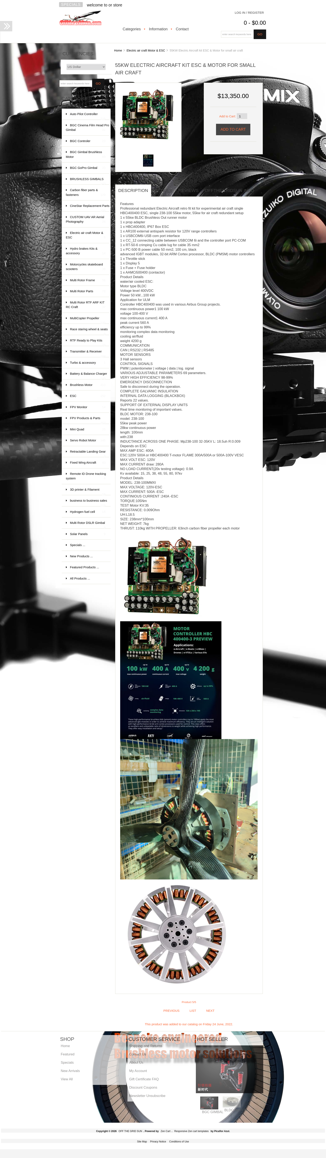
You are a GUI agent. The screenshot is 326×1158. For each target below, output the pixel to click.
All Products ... (80, 578)
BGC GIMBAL (213, 1112)
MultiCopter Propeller (88, 320)
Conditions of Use (179, 1141)
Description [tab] (133, 190)
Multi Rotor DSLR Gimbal (88, 525)
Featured (67, 1054)
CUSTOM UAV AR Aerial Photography (86, 219)
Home (118, 50)
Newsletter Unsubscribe (147, 1096)
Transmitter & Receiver (88, 353)
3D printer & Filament (88, 491)
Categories (132, 29)
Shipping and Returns (145, 1046)
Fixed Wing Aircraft (88, 462)
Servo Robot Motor (88, 440)
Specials (71, 4)
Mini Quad (88, 429)
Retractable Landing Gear (88, 453)
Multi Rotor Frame (88, 280)
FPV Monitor (88, 407)
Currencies (78, 53)
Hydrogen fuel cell (88, 512)
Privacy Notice (158, 1141)
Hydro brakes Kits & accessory (86, 251)
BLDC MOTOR (235, 1110)
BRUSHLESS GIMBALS (88, 181)
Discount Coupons (143, 1087)
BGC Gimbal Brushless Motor (86, 154)
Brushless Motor (88, 385)
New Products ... (81, 556)
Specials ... (77, 545)
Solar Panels (88, 534)
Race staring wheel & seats (89, 331)
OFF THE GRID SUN (130, 1131)
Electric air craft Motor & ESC (146, 50)
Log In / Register (249, 12)
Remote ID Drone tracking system (86, 476)
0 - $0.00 (255, 23)
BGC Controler (88, 141)
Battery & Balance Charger (88, 375)
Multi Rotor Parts (88, 291)
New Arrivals (70, 1071)
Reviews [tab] (188, 190)
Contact (182, 29)
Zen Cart (165, 1131)
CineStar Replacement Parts (90, 208)
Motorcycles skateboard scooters (86, 267)
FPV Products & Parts (88, 420)
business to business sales (88, 502)
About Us (136, 1062)
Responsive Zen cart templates (191, 1131)
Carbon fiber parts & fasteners (86, 192)
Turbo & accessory (88, 362)
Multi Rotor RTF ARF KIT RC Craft (86, 305)
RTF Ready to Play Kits (88, 342)
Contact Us (137, 1054)
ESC (88, 396)
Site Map (142, 1141)
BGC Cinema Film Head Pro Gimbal (87, 127)
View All (67, 1079)
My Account (138, 1071)
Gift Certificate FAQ (144, 1079)
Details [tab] (163, 190)
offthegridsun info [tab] (229, 190)
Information (158, 29)
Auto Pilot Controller (88, 116)
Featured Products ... (84, 567)
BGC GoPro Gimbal (88, 168)
